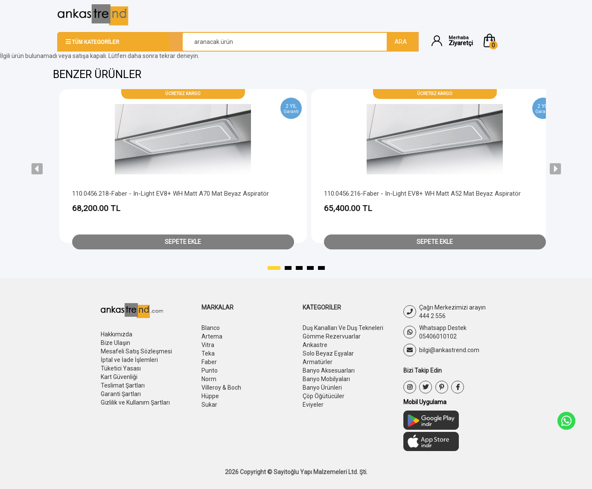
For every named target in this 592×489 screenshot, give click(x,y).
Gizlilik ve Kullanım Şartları (135, 402)
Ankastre (315, 344)
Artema (211, 336)
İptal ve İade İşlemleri (129, 359)
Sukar (209, 404)
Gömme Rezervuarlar (332, 336)
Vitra (207, 344)
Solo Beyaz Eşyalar (328, 353)
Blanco (210, 327)
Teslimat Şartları (123, 385)
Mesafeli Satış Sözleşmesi (136, 351)
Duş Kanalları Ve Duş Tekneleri (343, 327)
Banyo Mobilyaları (326, 379)
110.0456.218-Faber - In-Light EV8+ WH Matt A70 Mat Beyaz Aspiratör (170, 193)
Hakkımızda (116, 334)
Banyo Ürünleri (322, 387)
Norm (208, 379)
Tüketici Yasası (121, 368)
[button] (508, 40)
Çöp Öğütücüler (323, 396)
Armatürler (317, 362)
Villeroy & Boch (221, 387)
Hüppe (210, 396)
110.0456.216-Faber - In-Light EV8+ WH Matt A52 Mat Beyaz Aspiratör (422, 193)
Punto (209, 370)
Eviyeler (313, 404)
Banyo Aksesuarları (329, 370)
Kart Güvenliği (119, 376)
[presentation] (37, 168)
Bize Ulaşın (115, 342)
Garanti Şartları (121, 394)
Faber (209, 362)
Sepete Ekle (183, 241)
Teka (208, 353)
